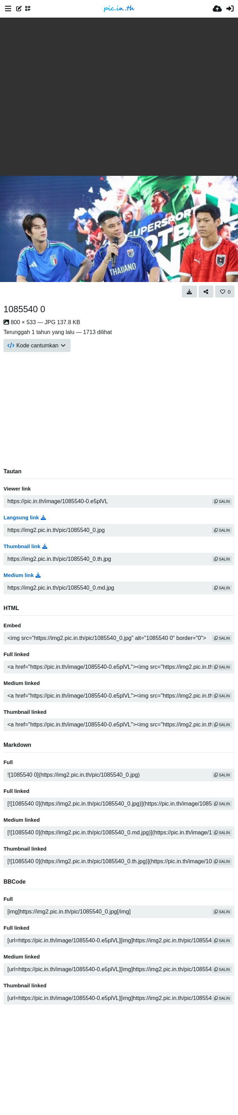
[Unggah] (217, 9)
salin (222, 501)
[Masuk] (229, 9)
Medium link (22, 575)
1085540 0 (24, 309)
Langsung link (25, 517)
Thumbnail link (25, 546)
